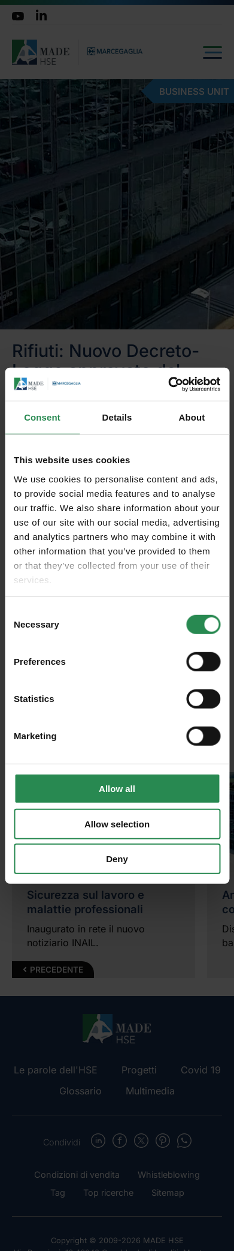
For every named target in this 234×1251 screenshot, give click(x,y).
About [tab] (192, 417)
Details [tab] (117, 417)
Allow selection (117, 823)
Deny (117, 859)
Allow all (117, 789)
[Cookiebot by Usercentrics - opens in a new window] (168, 384)
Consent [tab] (42, 417)
